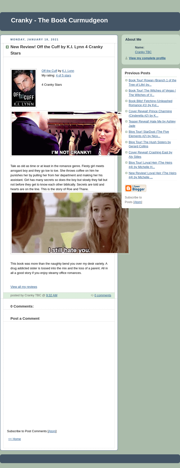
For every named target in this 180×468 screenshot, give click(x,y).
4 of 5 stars (63, 75)
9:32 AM (51, 295)
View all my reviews (23, 287)
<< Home (14, 439)
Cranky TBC (143, 52)
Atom (51, 431)
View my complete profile (147, 58)
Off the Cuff (49, 71)
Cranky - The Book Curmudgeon (59, 20)
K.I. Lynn (68, 71)
